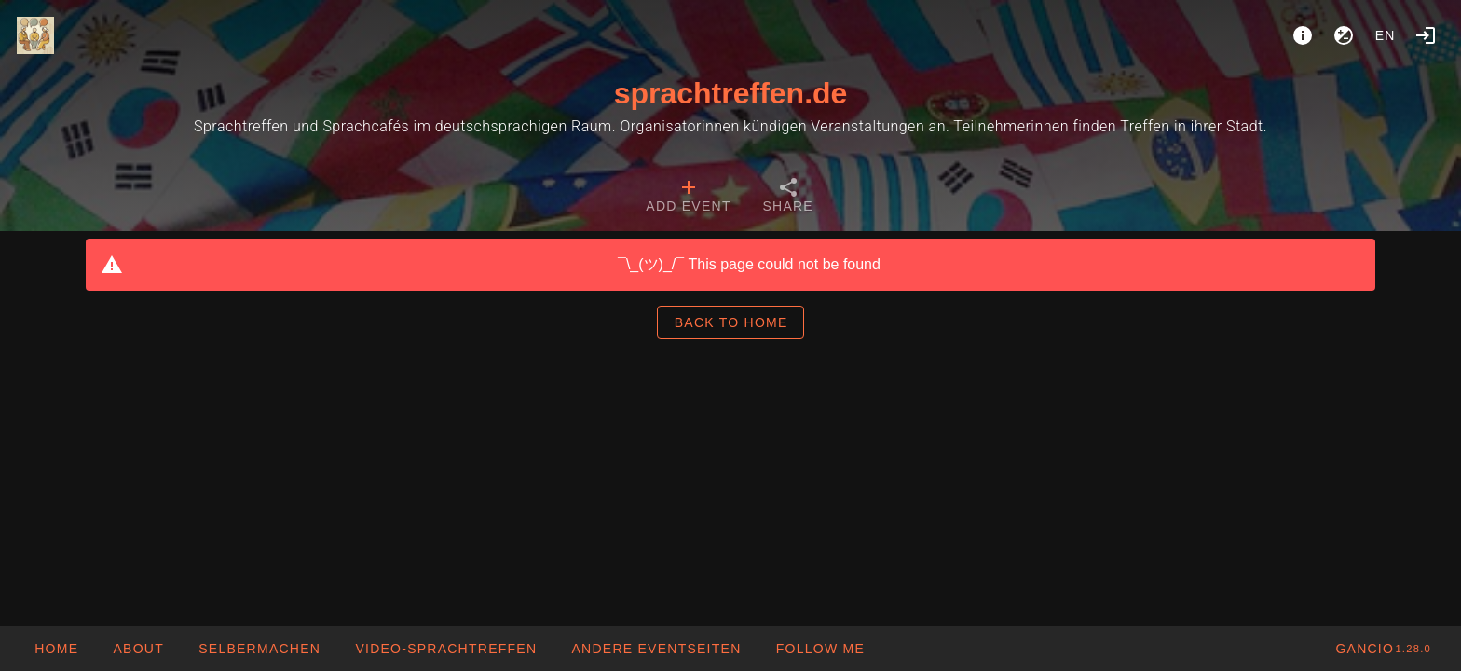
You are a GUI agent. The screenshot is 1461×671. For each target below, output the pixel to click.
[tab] (688, 197)
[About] (1302, 35)
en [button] (1385, 35)
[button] (655, 648)
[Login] (1425, 35)
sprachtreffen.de (731, 93)
